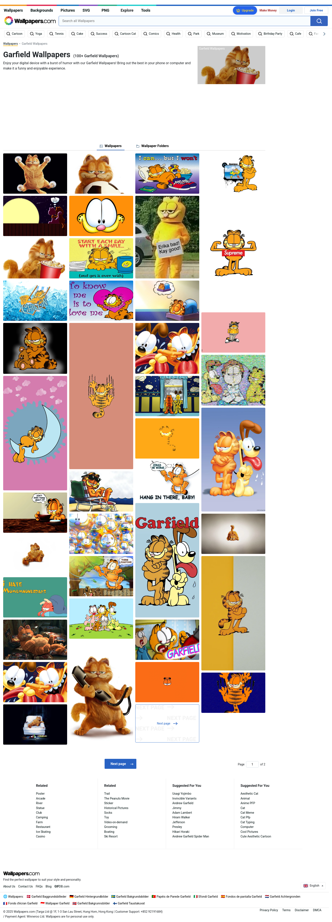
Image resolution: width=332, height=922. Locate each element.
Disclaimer (302, 910)
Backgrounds (41, 10)
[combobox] (185, 21)
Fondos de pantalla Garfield (244, 896)
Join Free (316, 10)
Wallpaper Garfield (57, 903)
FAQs (39, 886)
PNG (105, 10)
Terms (286, 910)
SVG (86, 10)
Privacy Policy (269, 910)
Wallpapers (13, 10)
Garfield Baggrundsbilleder (49, 896)
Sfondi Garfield (208, 896)
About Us (9, 886)
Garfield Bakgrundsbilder (132, 896)
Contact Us (25, 886)
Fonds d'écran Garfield (22, 903)
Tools (145, 10)
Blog (48, 886)
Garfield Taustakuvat (131, 903)
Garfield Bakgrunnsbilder (93, 903)
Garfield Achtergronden (285, 896)
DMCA (317, 910)
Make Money (268, 10)
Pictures (68, 10)
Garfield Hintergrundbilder (91, 896)
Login (291, 10)
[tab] (111, 146)
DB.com (61, 886)
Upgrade (248, 10)
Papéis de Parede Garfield (173, 896)
